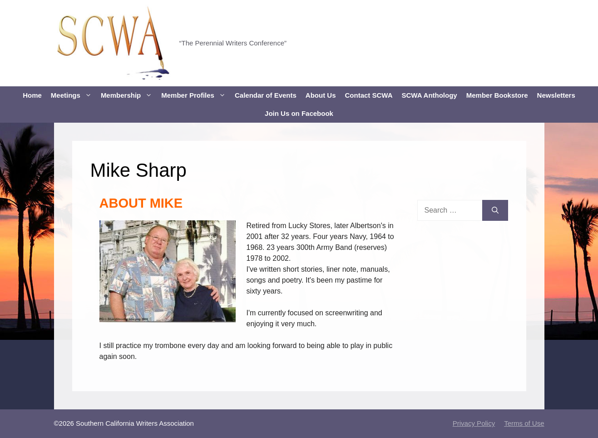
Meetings (73, 95)
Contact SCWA (369, 95)
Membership (129, 95)
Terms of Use (524, 423)
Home (32, 95)
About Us (321, 95)
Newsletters (556, 95)
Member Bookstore (497, 95)
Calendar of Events (266, 95)
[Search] (495, 210)
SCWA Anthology (429, 95)
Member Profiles (195, 95)
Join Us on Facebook (299, 113)
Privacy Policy (474, 423)
